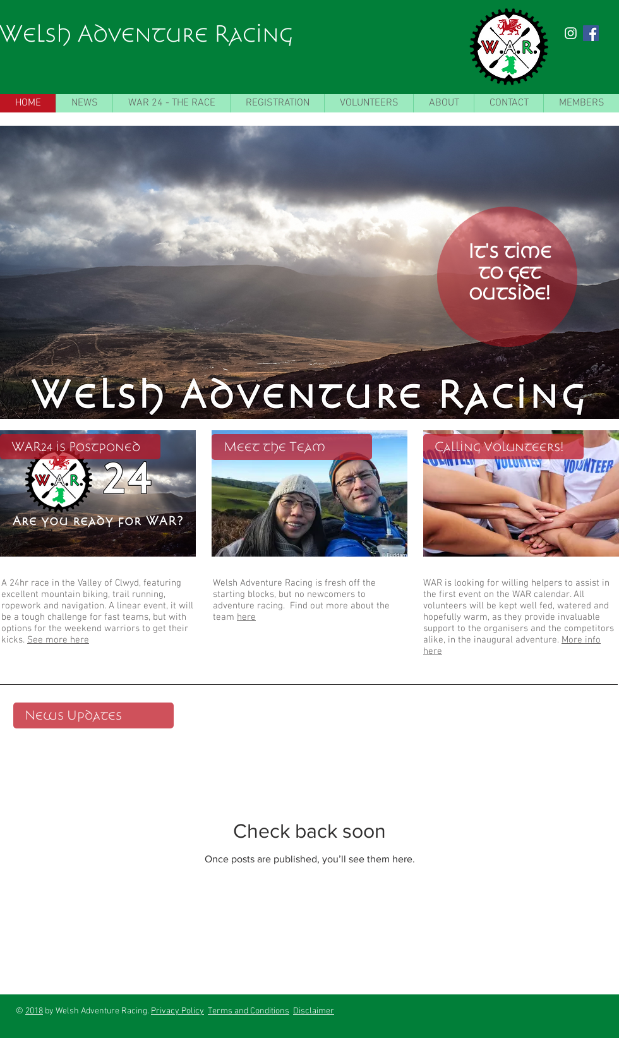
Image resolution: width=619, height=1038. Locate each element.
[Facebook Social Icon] (591, 33)
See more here (58, 640)
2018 (34, 1011)
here (246, 617)
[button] (309, 272)
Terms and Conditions (248, 1011)
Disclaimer (313, 1011)
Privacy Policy (177, 1011)
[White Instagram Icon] (571, 33)
